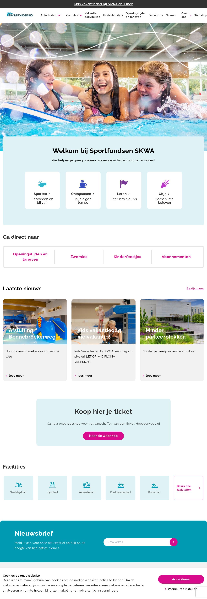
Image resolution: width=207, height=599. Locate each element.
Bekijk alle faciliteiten (188, 488)
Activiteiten (48, 15)
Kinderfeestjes (113, 15)
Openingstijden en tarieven (136, 15)
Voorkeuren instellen (181, 589)
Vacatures (156, 15)
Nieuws (171, 15)
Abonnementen (176, 257)
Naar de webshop (103, 436)
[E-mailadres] (140, 542)
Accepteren (181, 579)
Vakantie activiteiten (92, 15)
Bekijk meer (195, 288)
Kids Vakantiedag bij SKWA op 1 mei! (103, 4)
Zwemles (72, 15)
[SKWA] (19, 15)
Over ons (184, 15)
